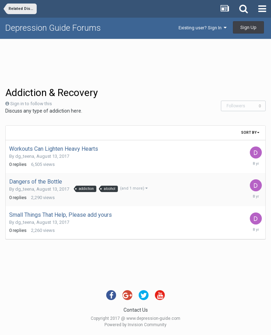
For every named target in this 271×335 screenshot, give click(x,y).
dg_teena (24, 156)
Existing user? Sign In (203, 27)
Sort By (250, 132)
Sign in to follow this (31, 103)
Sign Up (248, 27)
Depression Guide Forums (53, 28)
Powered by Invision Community (135, 324)
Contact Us (136, 310)
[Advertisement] (135, 62)
